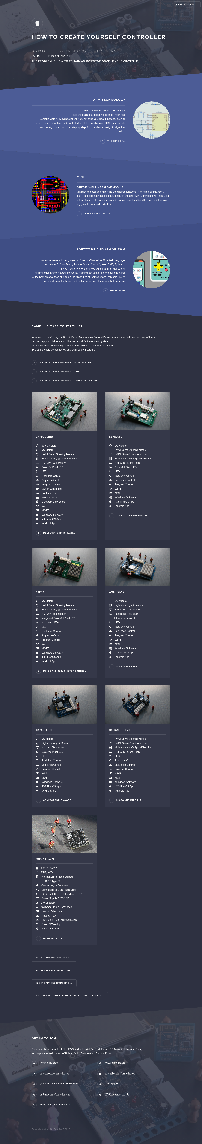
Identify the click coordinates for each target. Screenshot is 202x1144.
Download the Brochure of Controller (65, 362)
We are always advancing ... (54, 958)
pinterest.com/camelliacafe (55, 1094)
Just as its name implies (131, 515)
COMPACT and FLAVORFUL (58, 800)
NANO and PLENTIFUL (56, 938)
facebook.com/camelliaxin (54, 1073)
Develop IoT (117, 291)
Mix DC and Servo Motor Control (64, 671)
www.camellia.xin (115, 1062)
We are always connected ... (54, 970)
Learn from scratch (97, 214)
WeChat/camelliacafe (117, 1094)
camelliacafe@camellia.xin (120, 1073)
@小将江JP (112, 1083)
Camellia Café (185, 4)
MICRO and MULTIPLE (129, 800)
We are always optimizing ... (54, 983)
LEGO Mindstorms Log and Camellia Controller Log (70, 995)
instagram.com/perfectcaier (55, 1104)
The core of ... (116, 141)
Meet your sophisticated (59, 533)
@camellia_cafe (49, 1062)
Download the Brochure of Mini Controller (68, 381)
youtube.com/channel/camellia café (59, 1083)
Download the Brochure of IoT (59, 371)
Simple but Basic (127, 666)
